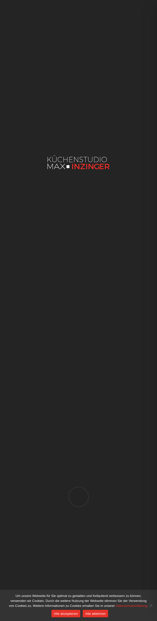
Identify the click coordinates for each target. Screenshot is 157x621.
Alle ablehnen (95, 614)
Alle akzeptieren (66, 614)
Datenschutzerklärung (131, 606)
